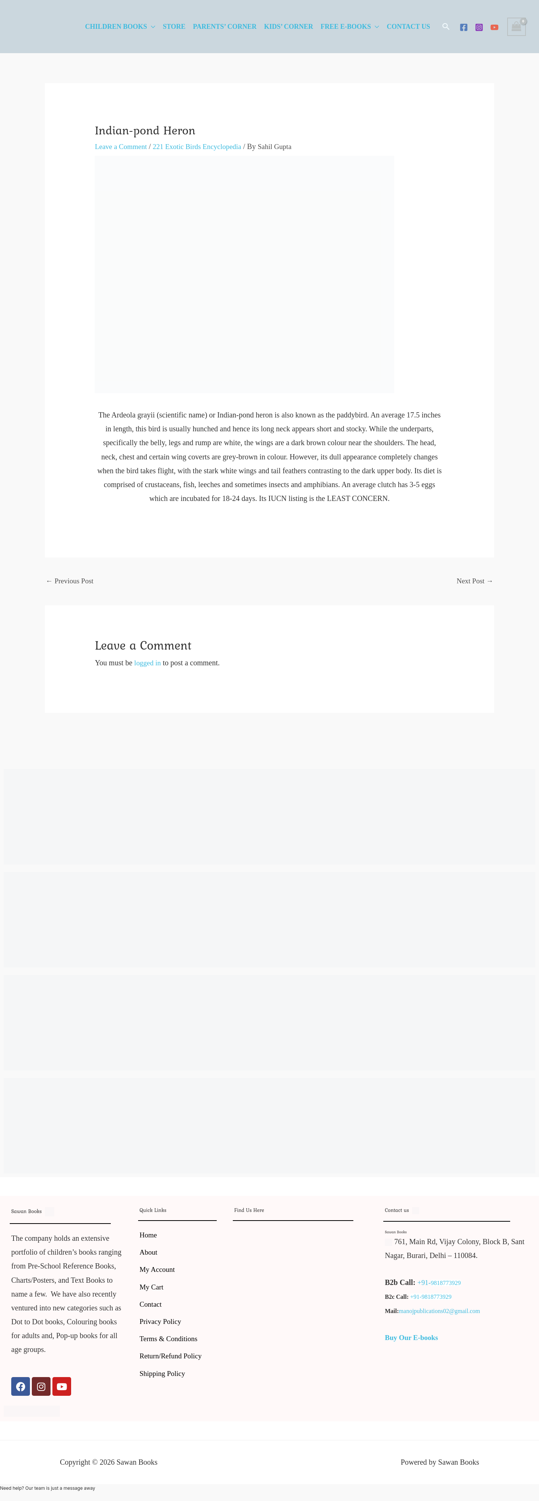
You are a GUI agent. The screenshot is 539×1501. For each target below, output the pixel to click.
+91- (424, 1283)
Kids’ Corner (288, 26)
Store (174, 26)
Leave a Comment (122, 146)
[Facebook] (464, 27)
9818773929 (447, 1284)
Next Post (474, 581)
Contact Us (408, 26)
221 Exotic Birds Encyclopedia (202, 146)
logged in (148, 663)
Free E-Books (346, 26)
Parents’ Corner (225, 26)
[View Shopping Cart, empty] (516, 27)
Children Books (116, 26)
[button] (446, 26)
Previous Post (71, 581)
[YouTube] (494, 27)
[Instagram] (479, 27)
